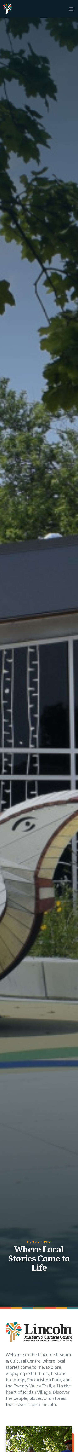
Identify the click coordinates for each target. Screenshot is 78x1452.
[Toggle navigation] (71, 9)
